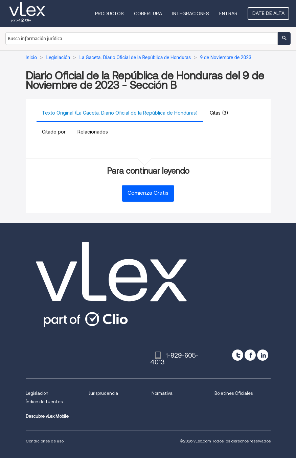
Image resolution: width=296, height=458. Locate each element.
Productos (109, 13)
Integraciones (190, 13)
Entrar (228, 13)
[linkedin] (262, 355)
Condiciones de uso (45, 441)
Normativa (162, 393)
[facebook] (250, 355)
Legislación (37, 393)
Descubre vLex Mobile (47, 416)
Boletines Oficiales (233, 393)
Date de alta (268, 13)
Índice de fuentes (44, 401)
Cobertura (148, 13)
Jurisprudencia (103, 393)
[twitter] (237, 355)
